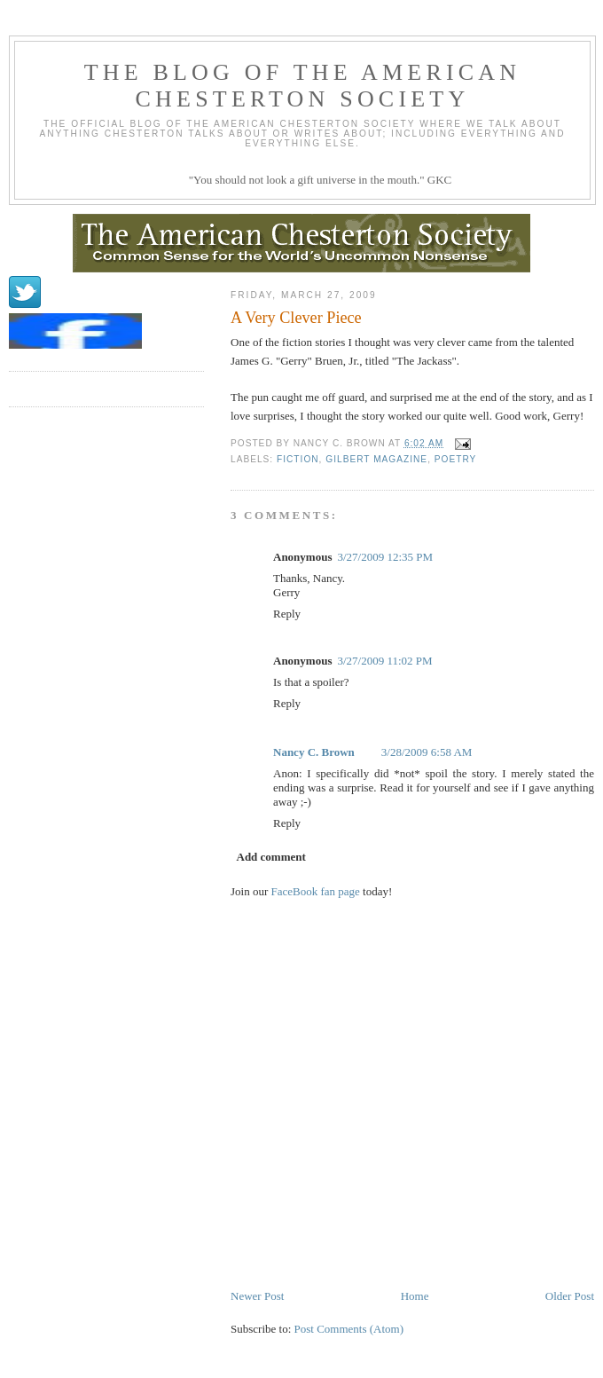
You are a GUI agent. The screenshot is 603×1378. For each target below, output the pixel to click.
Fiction (298, 459)
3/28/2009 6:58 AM (427, 752)
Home (415, 1296)
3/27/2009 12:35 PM (385, 556)
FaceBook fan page (315, 891)
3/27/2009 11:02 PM (384, 660)
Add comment (271, 856)
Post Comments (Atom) (349, 1328)
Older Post (569, 1296)
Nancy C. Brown (314, 752)
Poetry (456, 459)
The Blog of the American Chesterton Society (302, 85)
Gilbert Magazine (376, 459)
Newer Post (257, 1296)
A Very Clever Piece (296, 318)
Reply (287, 613)
